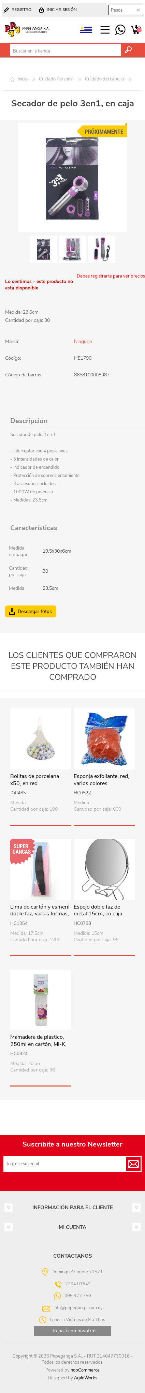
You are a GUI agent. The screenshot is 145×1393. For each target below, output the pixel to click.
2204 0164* (77, 1284)
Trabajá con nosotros (74, 1331)
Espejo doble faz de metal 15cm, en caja (98, 910)
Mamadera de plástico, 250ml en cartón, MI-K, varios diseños (38, 1044)
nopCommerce (85, 1370)
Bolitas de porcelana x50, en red (34, 780)
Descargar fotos (35, 611)
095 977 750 (120, 30)
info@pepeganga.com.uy (78, 1308)
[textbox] (65, 51)
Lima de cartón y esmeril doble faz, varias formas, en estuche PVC (40, 914)
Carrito (135, 30)
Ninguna (83, 341)
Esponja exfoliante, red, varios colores (101, 780)
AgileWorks (85, 1378)
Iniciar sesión (62, 9)
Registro (21, 9)
